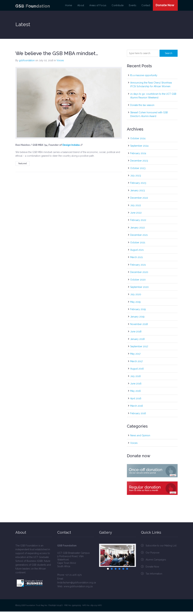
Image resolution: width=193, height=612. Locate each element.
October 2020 (138, 280)
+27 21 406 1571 (73, 575)
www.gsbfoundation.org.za (78, 587)
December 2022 (139, 198)
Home (71, 5)
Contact (145, 5)
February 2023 (138, 183)
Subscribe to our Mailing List (161, 546)
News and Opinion (140, 436)
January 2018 (137, 339)
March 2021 (136, 258)
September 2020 (139, 287)
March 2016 (136, 406)
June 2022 (136, 213)
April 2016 (135, 399)
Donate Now (164, 5)
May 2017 (135, 354)
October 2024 (137, 139)
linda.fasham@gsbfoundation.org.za (76, 583)
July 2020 (135, 295)
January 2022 (137, 228)
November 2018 (139, 324)
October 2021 (137, 243)
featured (22, 164)
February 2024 (138, 154)
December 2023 (139, 161)
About (83, 5)
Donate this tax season (142, 105)
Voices (60, 61)
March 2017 (136, 362)
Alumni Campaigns (156, 560)
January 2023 (137, 191)
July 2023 (135, 176)
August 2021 (137, 250)
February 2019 (138, 310)
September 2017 (139, 347)
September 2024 (139, 146)
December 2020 (139, 272)
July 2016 (135, 376)
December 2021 (139, 235)
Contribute (118, 5)
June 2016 (135, 384)
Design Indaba (71, 145)
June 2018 (135, 332)
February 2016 (138, 414)
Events (132, 5)
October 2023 (137, 168)
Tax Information (154, 574)
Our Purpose (152, 553)
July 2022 (135, 206)
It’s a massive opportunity (143, 75)
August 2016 (137, 369)
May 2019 (135, 302)
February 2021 (138, 265)
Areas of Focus (99, 5)
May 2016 (135, 391)
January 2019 (137, 317)
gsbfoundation (27, 61)
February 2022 (138, 220)
